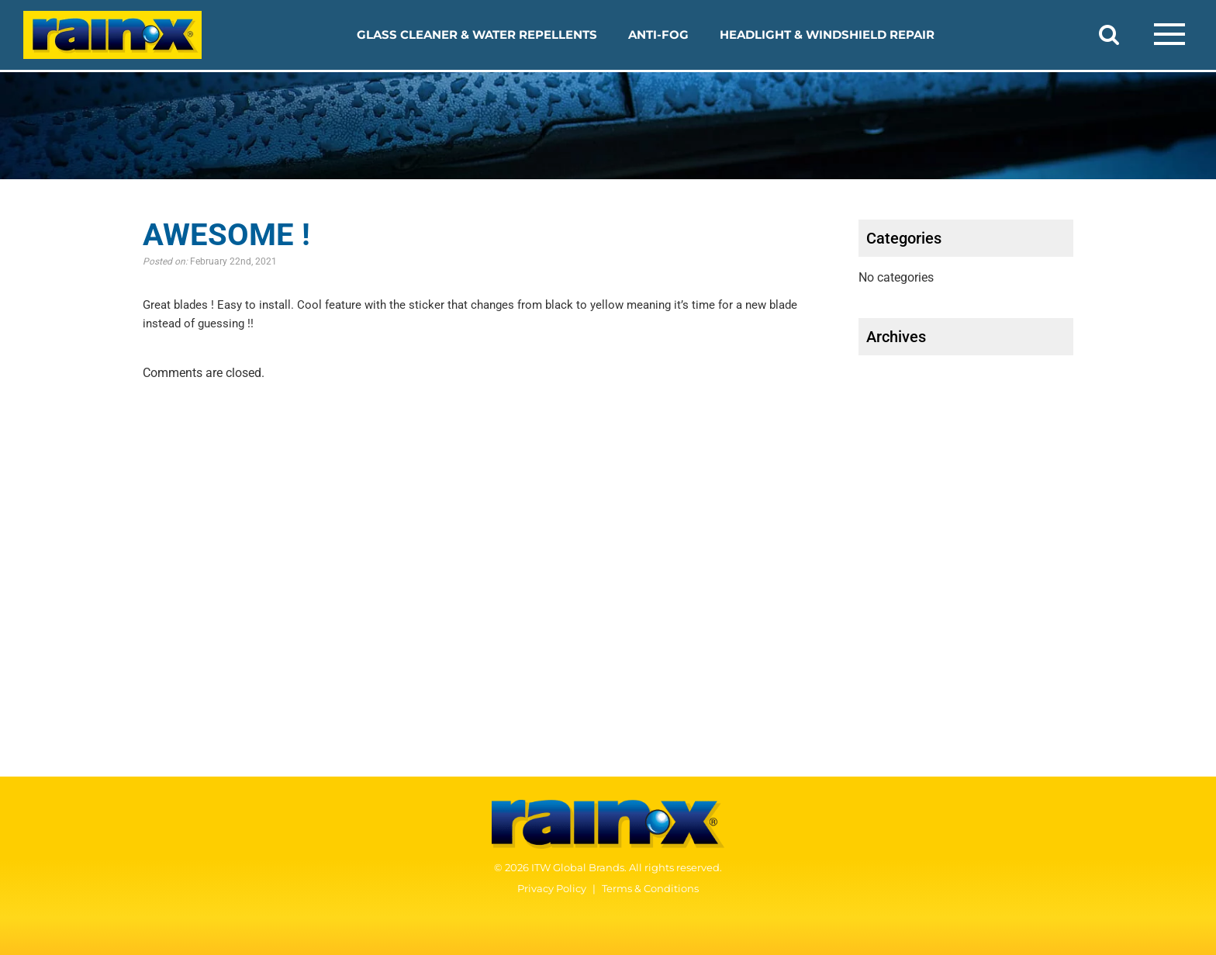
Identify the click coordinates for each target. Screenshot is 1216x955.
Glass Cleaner (79, 580)
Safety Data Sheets (1041, 517)
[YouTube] (1157, 873)
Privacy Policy (551, 888)
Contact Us (1000, 597)
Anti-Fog (658, 34)
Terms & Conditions (650, 888)
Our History (524, 646)
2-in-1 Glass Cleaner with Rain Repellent (155, 602)
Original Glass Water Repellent (129, 624)
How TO (516, 517)
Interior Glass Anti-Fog (92, 667)
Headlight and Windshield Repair (122, 645)
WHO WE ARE (540, 597)
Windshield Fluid (75, 711)
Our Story (519, 625)
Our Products (84, 517)
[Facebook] (1126, 873)
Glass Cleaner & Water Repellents (477, 34)
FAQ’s (508, 545)
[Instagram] (1188, 873)
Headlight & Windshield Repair (827, 34)
